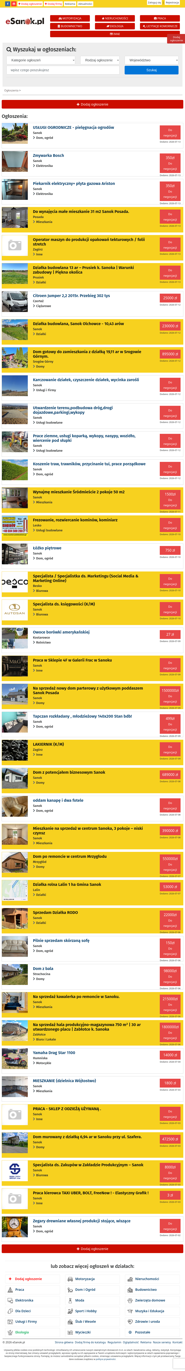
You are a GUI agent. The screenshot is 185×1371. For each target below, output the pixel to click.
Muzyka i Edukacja (146, 1311)
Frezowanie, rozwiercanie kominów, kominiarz (75, 520)
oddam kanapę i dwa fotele (58, 800)
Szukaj (151, 70)
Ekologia (18, 1332)
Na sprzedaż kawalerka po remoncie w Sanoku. (76, 996)
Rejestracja (172, 2)
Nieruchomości (143, 1279)
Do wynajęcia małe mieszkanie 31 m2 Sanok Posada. (81, 211)
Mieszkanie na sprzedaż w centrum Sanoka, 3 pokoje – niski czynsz (88, 830)
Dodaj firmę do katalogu (90, 1342)
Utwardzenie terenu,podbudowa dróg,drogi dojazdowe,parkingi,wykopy (73, 410)
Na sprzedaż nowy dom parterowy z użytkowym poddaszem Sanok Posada (88, 690)
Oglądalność (131, 1342)
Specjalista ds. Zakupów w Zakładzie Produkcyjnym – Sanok (88, 1164)
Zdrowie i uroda (144, 1321)
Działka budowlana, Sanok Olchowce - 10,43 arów (78, 323)
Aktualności (85, 3)
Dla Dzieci (19, 1311)
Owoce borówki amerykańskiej (61, 632)
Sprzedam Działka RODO (55, 912)
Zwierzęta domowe (146, 1300)
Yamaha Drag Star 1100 (54, 1052)
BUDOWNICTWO (70, 26)
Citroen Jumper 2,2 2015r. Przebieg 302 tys (71, 295)
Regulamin (114, 1342)
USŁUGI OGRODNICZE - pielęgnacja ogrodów (73, 127)
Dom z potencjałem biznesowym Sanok (69, 772)
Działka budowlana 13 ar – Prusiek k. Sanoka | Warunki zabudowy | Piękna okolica (83, 269)
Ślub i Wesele (82, 1321)
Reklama (70, 3)
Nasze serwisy (162, 1342)
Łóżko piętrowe (47, 548)
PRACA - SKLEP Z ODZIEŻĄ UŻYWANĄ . (67, 1108)
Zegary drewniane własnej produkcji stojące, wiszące (81, 1221)
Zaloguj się (154, 2)
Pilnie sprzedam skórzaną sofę (61, 940)
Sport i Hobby (82, 1311)
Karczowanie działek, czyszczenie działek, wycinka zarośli (86, 379)
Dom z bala (43, 968)
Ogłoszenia (11, 90)
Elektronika (20, 1300)
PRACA (160, 18)
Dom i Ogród (81, 1289)
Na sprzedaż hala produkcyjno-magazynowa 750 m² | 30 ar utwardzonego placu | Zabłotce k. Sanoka (87, 1026)
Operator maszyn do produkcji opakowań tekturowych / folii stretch (89, 241)
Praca (16, 1289)
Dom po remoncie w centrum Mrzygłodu (70, 856)
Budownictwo (142, 1289)
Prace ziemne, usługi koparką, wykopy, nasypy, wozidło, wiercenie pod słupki (84, 438)
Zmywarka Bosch (48, 155)
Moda (76, 1300)
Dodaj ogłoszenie (30, 3)
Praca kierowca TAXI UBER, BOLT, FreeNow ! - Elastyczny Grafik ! (91, 1193)
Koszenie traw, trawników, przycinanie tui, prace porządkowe (89, 464)
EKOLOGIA (115, 26)
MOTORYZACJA (70, 18)
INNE (115, 34)
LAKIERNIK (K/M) (48, 744)
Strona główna (64, 1342)
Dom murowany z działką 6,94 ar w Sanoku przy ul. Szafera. (87, 1136)
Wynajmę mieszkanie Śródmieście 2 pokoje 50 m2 (79, 492)
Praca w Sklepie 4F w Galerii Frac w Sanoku (72, 660)
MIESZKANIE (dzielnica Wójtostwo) (64, 1080)
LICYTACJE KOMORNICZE (160, 26)
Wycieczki (79, 1332)
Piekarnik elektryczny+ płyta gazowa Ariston (74, 183)
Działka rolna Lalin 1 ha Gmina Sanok (67, 884)
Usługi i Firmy (22, 1321)
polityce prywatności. (106, 1359)
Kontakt (177, 1342)
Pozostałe (139, 1332)
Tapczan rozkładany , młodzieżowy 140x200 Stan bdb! (82, 716)
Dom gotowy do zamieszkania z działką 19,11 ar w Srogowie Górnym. (87, 354)
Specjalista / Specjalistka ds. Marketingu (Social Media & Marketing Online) (85, 578)
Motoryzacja (81, 1279)
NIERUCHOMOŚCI (115, 18)
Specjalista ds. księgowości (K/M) (64, 604)
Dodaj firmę (53, 3)
